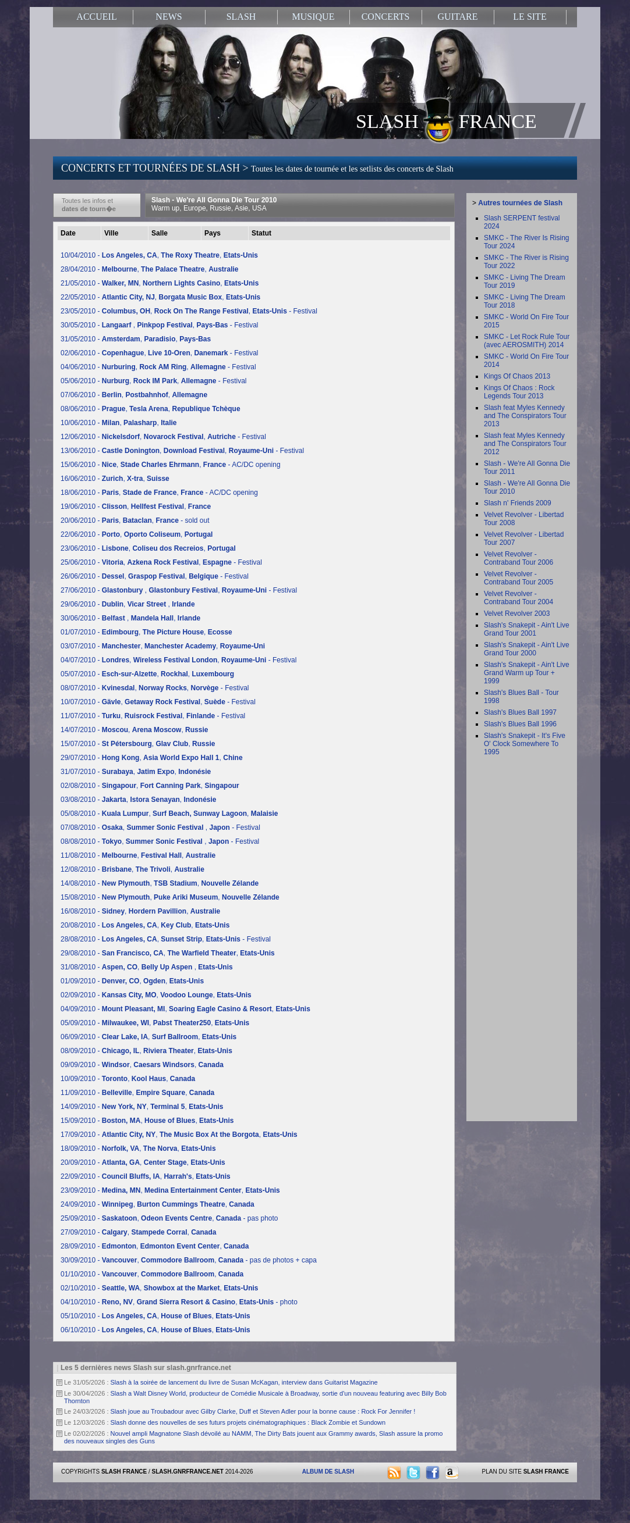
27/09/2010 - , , (139, 1232)
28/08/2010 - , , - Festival (166, 939)
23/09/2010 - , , (170, 1190)
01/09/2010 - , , (132, 981)
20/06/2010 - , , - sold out (135, 520)
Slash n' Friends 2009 (517, 503)
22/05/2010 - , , (160, 297)
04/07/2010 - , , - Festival (178, 660)
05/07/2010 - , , (147, 674)
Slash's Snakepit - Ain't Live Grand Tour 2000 (526, 649)
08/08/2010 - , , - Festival (160, 841)
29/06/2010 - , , (128, 604)
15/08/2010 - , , (170, 897)
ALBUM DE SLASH (328, 1471)
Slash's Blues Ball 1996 (520, 724)
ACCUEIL (96, 17)
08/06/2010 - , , (150, 409)
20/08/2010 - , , (145, 925)
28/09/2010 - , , (155, 1246)
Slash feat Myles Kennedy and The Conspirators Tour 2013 (525, 416)
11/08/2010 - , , (138, 855)
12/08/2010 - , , (132, 869)
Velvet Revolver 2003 (517, 613)
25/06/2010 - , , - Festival (161, 562)
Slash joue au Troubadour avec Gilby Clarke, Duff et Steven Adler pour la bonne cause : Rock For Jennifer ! (263, 1411)
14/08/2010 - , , (160, 883)
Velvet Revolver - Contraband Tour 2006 (518, 558)
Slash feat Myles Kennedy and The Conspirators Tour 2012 (525, 443)
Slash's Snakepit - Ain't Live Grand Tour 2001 (526, 629)
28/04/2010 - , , (150, 269)
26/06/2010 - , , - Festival (155, 576)
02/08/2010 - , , (150, 786)
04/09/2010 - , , (185, 1009)
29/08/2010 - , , (168, 953)
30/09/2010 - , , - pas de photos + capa (189, 1260)
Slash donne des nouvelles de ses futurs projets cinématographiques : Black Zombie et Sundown (248, 1422)
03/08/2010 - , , (139, 800)
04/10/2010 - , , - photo (179, 1302)
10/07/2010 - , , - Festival (158, 702)
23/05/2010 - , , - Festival (189, 311)
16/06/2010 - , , (115, 479)
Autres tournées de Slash (520, 203)
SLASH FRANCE (446, 120)
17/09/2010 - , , (179, 1134)
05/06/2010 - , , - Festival (153, 381)
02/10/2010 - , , (159, 1288)
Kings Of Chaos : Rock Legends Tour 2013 (519, 392)
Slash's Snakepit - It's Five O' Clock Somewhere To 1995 (524, 744)
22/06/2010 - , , (137, 534)
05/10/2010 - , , (155, 1316)
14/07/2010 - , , (134, 730)
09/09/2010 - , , (142, 1065)
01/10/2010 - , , (152, 1274)
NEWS (168, 17)
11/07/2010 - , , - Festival (153, 716)
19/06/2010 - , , (136, 506)
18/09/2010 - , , (138, 1148)
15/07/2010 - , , (138, 744)
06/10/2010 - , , (155, 1330)
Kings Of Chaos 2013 (517, 376)
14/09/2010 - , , (142, 1107)
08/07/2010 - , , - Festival (155, 688)
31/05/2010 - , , (136, 339)
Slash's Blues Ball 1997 (520, 712)
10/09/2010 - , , (128, 1079)
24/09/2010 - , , (157, 1204)
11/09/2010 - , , (137, 1093)
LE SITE (529, 17)
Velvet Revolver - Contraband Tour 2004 (518, 598)
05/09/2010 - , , (155, 1023)
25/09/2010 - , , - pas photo (169, 1218)
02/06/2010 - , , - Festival (160, 353)
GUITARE (458, 17)
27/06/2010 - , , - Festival (179, 590)
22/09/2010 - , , (146, 1176)
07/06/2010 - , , (134, 395)
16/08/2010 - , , (140, 911)
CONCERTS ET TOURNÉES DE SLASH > (257, 168)
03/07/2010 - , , (163, 646)
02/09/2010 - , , (156, 995)
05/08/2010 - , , (169, 813)
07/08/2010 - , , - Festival (160, 827)
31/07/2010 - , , (136, 772)
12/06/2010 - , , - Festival (163, 437)
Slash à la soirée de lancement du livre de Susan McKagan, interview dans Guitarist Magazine (244, 1382)
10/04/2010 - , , (159, 255)
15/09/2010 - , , (147, 1121)
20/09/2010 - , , (143, 1162)
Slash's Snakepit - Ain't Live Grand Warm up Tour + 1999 (526, 673)
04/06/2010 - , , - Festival (158, 367)
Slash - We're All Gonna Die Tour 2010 (214, 204)
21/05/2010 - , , (160, 283)
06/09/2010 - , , (148, 1037)
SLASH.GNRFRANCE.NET (188, 1471)
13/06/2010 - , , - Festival (182, 451)
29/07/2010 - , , (152, 758)
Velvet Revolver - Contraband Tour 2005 (518, 578)
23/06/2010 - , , (148, 548)
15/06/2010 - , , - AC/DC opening (171, 465)
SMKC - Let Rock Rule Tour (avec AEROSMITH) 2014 (526, 341)
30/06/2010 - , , (130, 618)
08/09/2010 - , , (146, 1051)
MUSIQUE (313, 17)
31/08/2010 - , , (147, 967)
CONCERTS (386, 17)
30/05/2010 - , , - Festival (160, 325)
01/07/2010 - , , (146, 632)
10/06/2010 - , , (118, 423)
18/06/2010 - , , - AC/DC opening (159, 492)
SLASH (241, 17)
